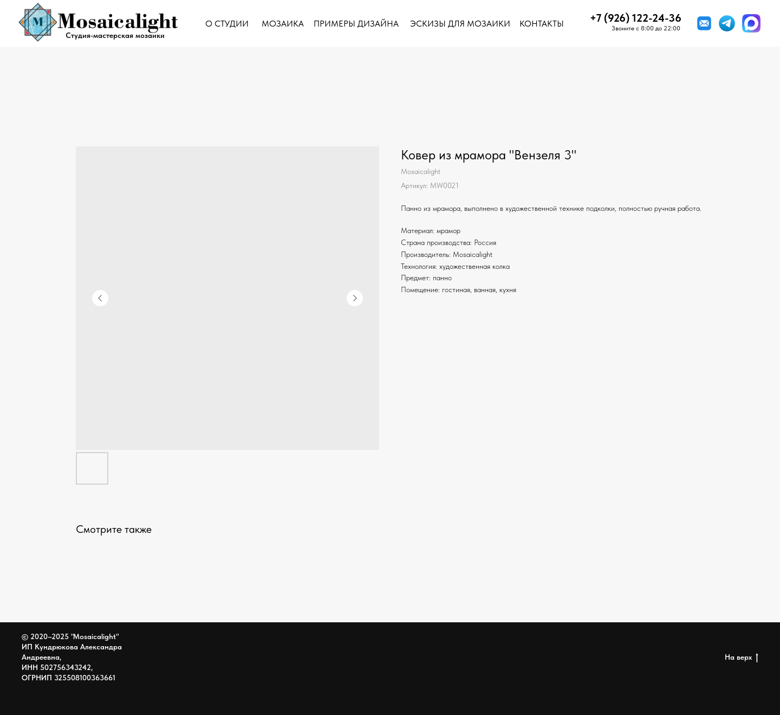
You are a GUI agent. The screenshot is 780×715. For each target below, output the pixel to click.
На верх (741, 657)
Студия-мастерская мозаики (115, 35)
